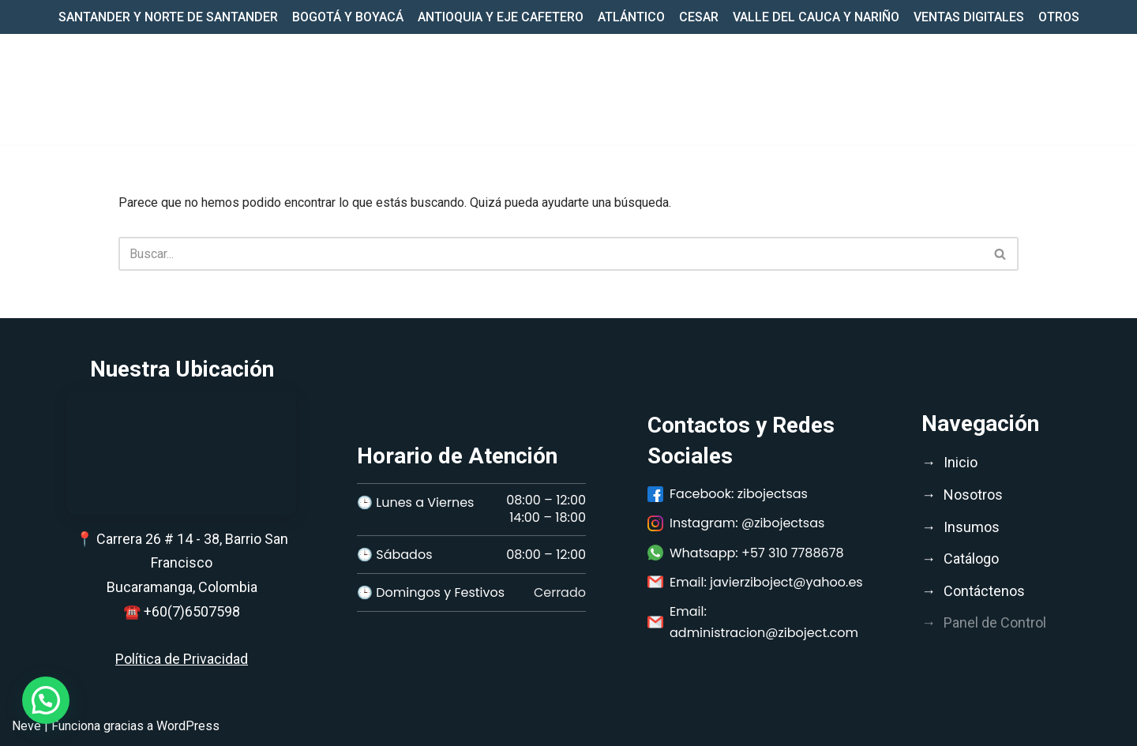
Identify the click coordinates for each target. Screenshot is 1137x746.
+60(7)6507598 (192, 611)
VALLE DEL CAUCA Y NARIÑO (816, 16)
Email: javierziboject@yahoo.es (755, 582)
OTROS (1058, 16)
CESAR (699, 16)
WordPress (188, 725)
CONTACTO (1053, 88)
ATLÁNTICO (631, 16)
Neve (26, 725)
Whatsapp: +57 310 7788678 (745, 553)
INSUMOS (722, 88)
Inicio (547, 88)
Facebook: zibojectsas (727, 494)
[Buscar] (550, 254)
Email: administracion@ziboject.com (752, 622)
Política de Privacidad (181, 658)
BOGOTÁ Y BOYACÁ (347, 16)
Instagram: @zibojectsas (735, 523)
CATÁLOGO (807, 88)
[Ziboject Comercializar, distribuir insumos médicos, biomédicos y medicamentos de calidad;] (71, 89)
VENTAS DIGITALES (969, 16)
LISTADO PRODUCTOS (929, 88)
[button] (665, 89)
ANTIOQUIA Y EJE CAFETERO (501, 16)
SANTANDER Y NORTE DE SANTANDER (168, 16)
